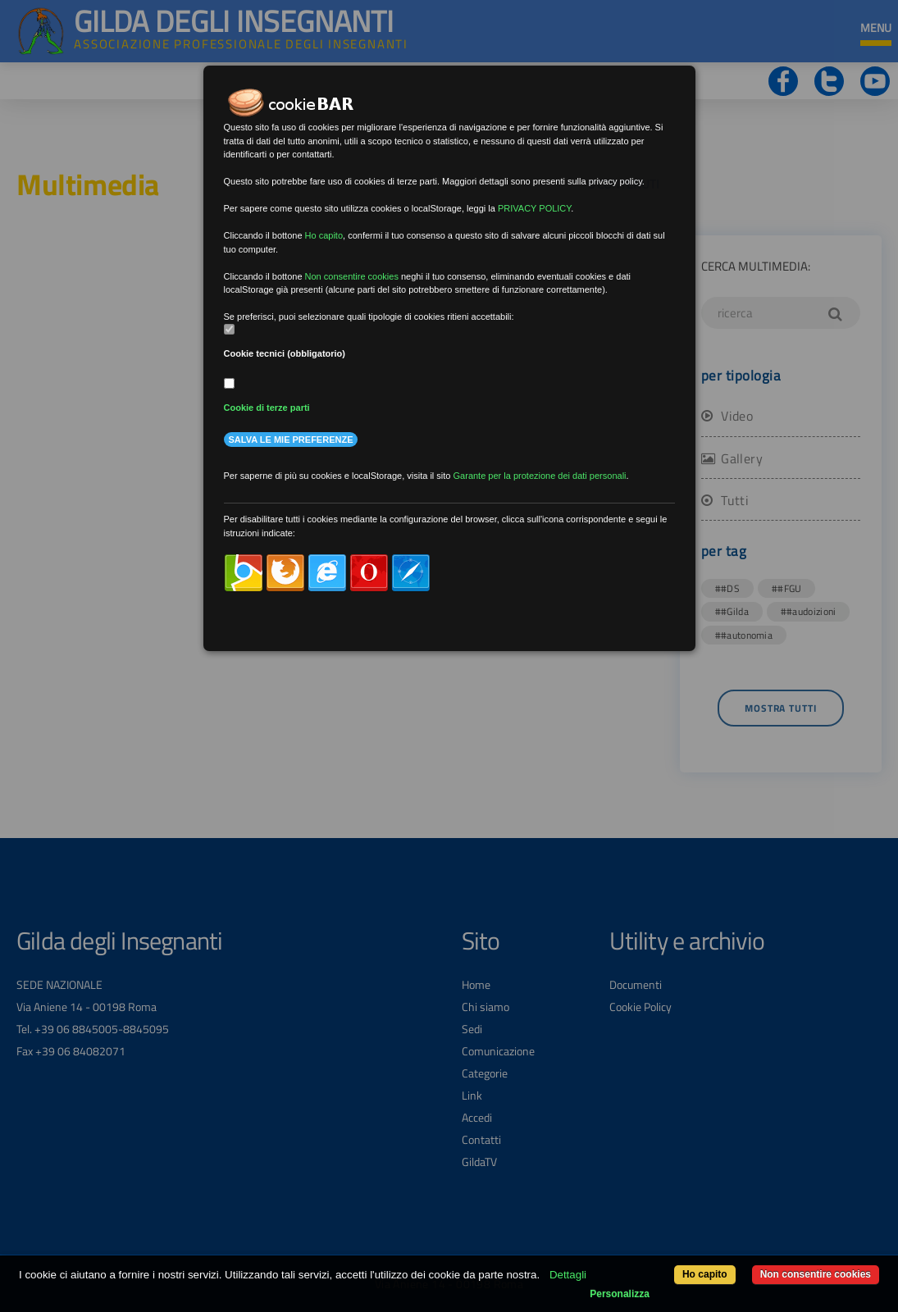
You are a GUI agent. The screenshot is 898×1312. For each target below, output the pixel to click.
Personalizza (620, 1294)
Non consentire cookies (815, 1274)
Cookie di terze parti (267, 407)
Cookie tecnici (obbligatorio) (285, 353)
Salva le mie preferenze (291, 439)
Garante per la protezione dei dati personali (540, 476)
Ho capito (704, 1274)
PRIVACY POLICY (534, 208)
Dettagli (567, 1275)
